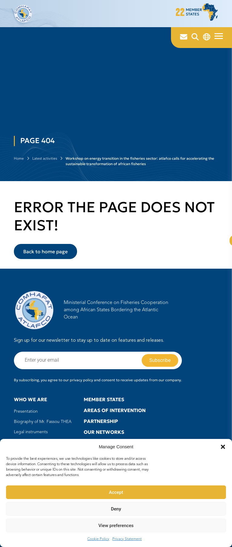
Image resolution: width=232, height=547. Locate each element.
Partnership (101, 421)
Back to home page (45, 251)
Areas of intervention (115, 410)
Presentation (26, 411)
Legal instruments (31, 432)
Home (19, 159)
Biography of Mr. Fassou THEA (43, 422)
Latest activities (44, 159)
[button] (223, 447)
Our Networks (104, 432)
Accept (116, 492)
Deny (116, 509)
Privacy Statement (127, 539)
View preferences (116, 525)
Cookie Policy (98, 539)
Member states (104, 399)
